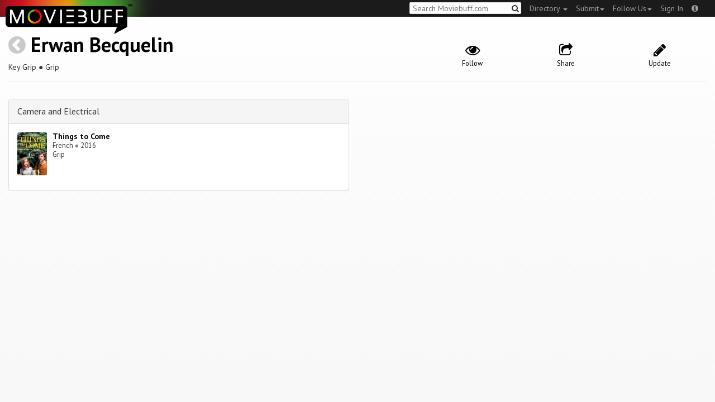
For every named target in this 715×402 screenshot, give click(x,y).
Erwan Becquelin (102, 44)
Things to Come (81, 136)
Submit (590, 8)
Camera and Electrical (58, 111)
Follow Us (632, 8)
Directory (549, 8)
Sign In (671, 8)
